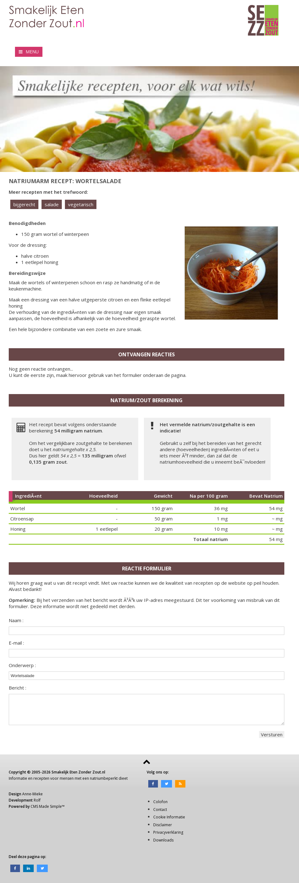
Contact (160, 809)
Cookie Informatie (169, 817)
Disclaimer (162, 824)
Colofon (160, 801)
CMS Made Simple (46, 806)
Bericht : (17, 688)
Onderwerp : (22, 665)
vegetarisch (80, 204)
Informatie (18, 778)
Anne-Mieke (32, 794)
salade (52, 204)
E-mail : (16, 643)
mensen (67, 778)
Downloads (163, 840)
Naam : (16, 620)
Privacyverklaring (168, 832)
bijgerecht (24, 204)
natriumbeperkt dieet (109, 778)
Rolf (37, 800)
